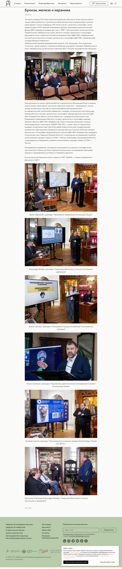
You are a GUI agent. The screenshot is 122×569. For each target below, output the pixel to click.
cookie (100, 556)
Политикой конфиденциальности (78, 538)
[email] (81, 532)
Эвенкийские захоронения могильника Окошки (73, 215)
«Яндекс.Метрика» (75, 552)
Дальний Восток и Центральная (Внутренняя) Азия (52, 23)
